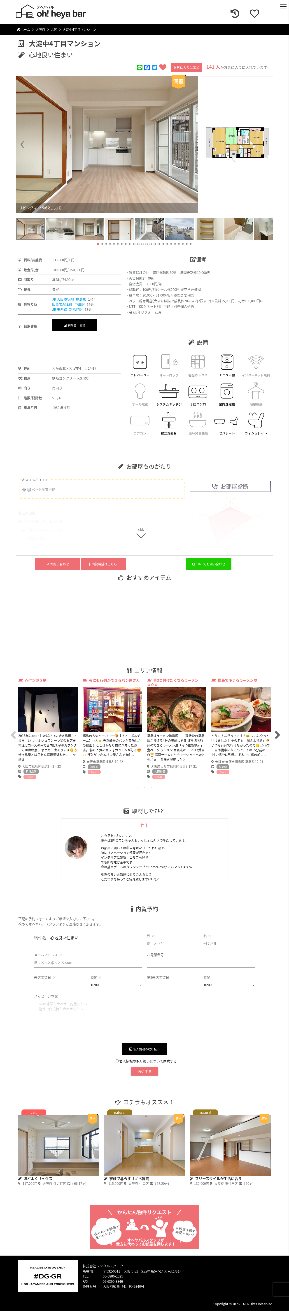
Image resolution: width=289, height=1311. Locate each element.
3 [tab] (144, 787)
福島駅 (81, 299)
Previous (12, 731)
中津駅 (80, 304)
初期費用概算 (74, 325)
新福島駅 (76, 309)
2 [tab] (137, 787)
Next (276, 731)
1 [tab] (131, 787)
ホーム (23, 29)
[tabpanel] (48, 728)
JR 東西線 (59, 309)
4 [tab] (151, 787)
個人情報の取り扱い (144, 1049)
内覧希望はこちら (103, 564)
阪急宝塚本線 (62, 304)
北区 (54, 29)
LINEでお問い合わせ (208, 564)
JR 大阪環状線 (63, 299)
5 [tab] (158, 787)
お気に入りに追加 (186, 67)
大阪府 (40, 29)
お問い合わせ (57, 564)
